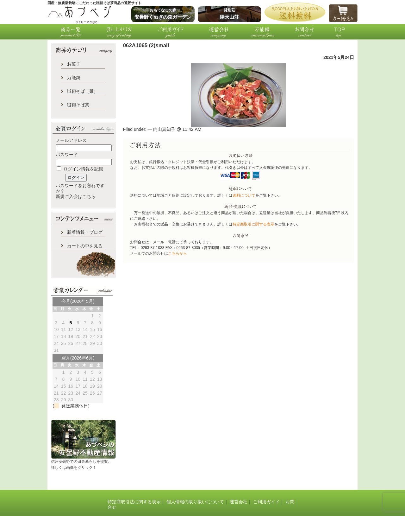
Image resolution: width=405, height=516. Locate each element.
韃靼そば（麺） (82, 91)
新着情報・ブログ (85, 232)
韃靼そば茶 (78, 104)
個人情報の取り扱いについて (195, 501)
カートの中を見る (85, 245)
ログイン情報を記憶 (80, 168)
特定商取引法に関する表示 (134, 501)
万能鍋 (73, 77)
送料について (244, 195)
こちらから (177, 253)
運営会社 (238, 501)
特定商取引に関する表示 (253, 224)
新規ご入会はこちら (76, 196)
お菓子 (73, 64)
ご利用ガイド (266, 501)
